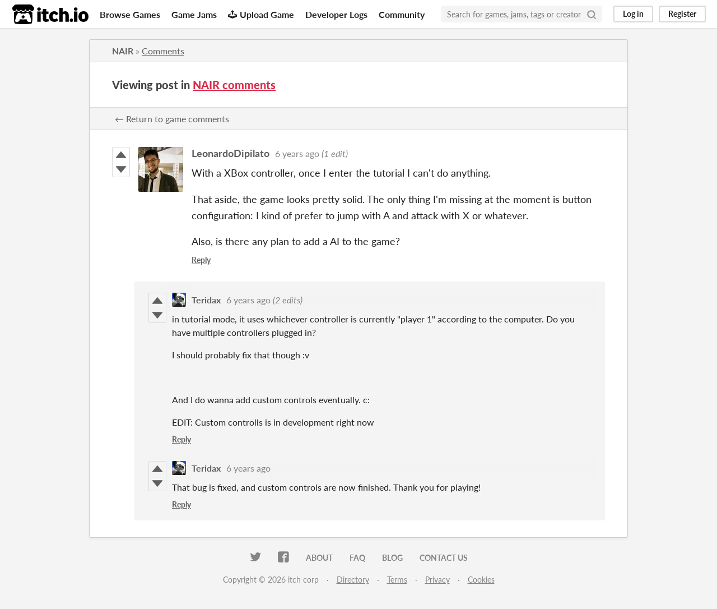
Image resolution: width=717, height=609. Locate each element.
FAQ (357, 557)
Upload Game (261, 14)
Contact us (444, 557)
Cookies (481, 579)
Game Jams (194, 14)
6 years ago (297, 153)
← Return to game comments (172, 118)
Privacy (437, 579)
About (319, 557)
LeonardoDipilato (230, 153)
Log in (633, 14)
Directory (353, 579)
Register (682, 14)
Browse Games (130, 14)
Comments (163, 50)
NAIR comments (234, 84)
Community (402, 14)
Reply (201, 260)
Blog (392, 557)
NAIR (122, 50)
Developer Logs (336, 14)
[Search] (591, 14)
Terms (397, 579)
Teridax (206, 299)
